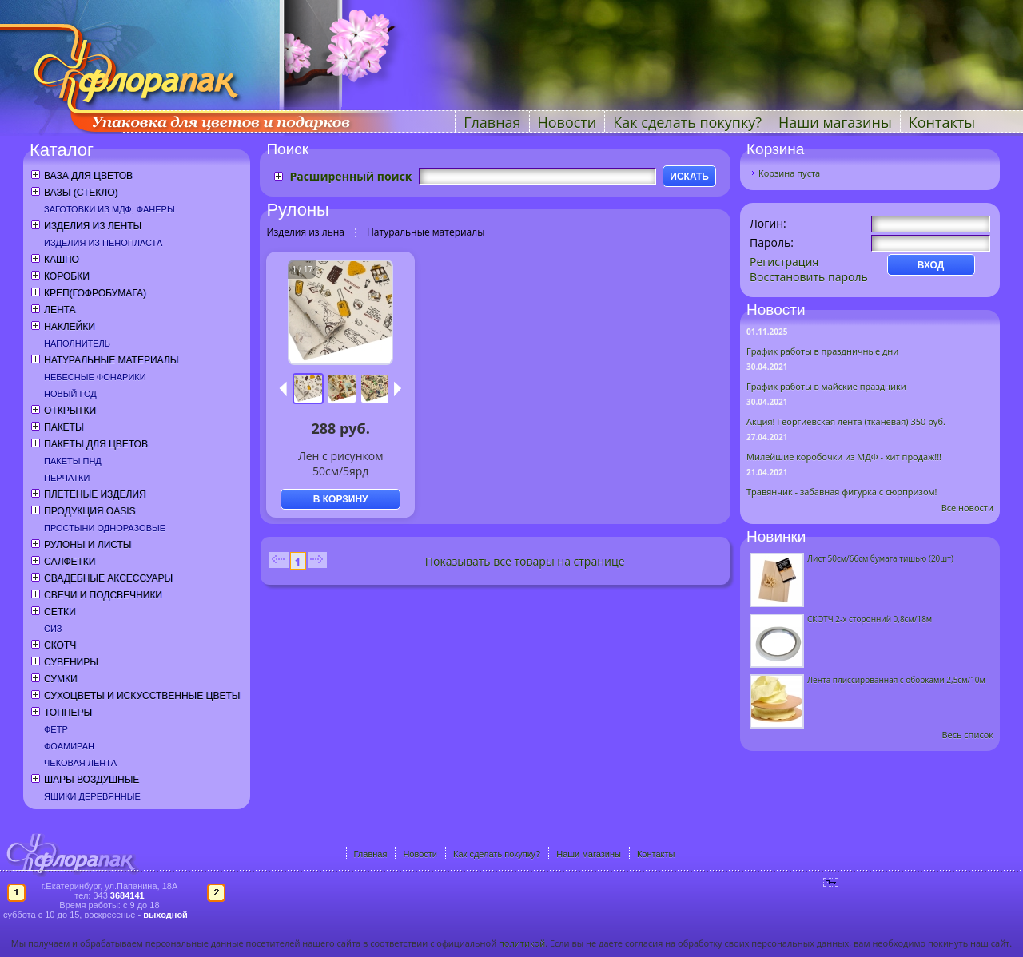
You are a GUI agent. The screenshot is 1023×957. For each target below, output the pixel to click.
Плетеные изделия (95, 494)
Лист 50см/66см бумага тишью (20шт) (880, 558)
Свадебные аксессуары (108, 578)
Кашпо (61, 259)
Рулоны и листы (87, 544)
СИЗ (53, 628)
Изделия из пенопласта (103, 243)
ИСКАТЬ (689, 176)
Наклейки (69, 326)
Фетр (56, 729)
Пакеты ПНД (73, 461)
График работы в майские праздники (826, 386)
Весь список (967, 735)
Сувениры (71, 662)
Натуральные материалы (111, 360)
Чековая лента (80, 763)
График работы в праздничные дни (822, 351)
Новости (567, 122)
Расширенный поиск (350, 176)
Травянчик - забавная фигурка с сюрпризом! (841, 492)
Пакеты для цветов (96, 444)
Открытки (70, 410)
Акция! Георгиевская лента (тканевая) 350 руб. (845, 421)
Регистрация (784, 261)
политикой (522, 943)
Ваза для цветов (88, 175)
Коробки (67, 276)
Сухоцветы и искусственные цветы (142, 695)
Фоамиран (69, 746)
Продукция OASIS (90, 511)
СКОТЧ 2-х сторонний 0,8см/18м (869, 619)
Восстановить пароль (809, 276)
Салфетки (69, 561)
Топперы (68, 712)
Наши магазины (835, 122)
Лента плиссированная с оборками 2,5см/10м (896, 679)
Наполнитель (77, 343)
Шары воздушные (91, 779)
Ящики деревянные (92, 796)
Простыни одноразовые (104, 528)
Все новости (967, 508)
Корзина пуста (789, 173)
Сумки (61, 679)
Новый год (70, 394)
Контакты (942, 122)
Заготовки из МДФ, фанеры (109, 209)
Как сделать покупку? (687, 122)
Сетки (60, 611)
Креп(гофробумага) (95, 293)
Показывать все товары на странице (525, 561)
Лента (59, 310)
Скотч (60, 645)
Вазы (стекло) (80, 192)
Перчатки (67, 477)
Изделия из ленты (92, 226)
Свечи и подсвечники (103, 595)
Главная (492, 122)
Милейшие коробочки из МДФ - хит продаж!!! (843, 457)
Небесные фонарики (95, 377)
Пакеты (64, 427)
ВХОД (931, 265)
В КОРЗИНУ (340, 499)
